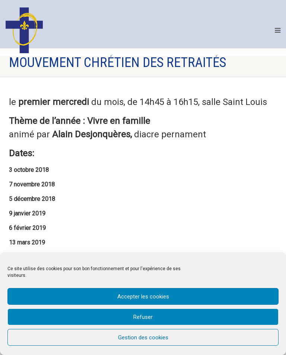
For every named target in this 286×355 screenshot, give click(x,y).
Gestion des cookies (143, 337)
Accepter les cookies (143, 296)
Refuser (143, 317)
